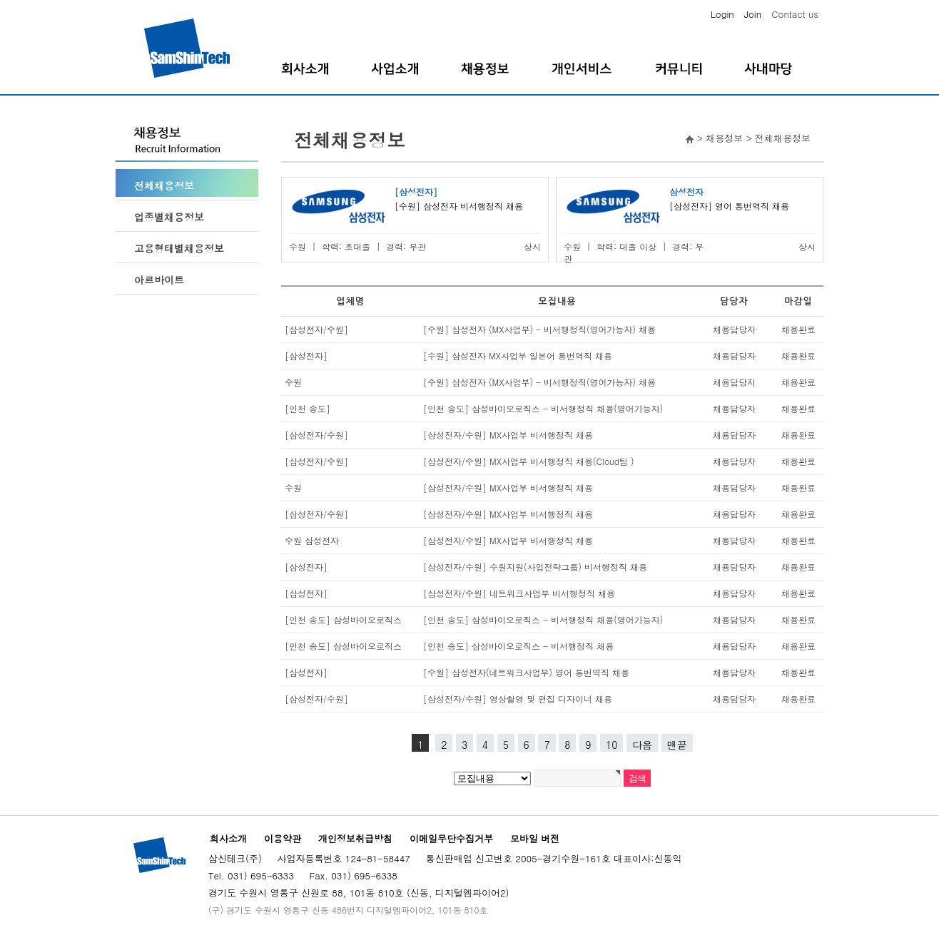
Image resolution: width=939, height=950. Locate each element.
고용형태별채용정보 (179, 248)
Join (752, 14)
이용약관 (282, 838)
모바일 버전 (534, 838)
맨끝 (677, 744)
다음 (642, 744)
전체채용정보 (164, 185)
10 (611, 744)
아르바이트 (159, 279)
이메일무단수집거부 (451, 838)
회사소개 (228, 838)
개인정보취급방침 (355, 838)
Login (722, 14)
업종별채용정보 (169, 217)
